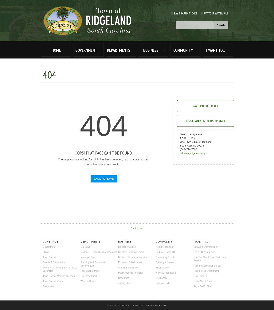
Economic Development (130, 262)
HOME (56, 50)
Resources (48, 286)
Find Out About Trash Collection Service (210, 259)
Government (49, 247)
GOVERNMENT (86, 50)
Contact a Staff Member (206, 247)
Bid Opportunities (127, 247)
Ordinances (161, 278)
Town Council (49, 257)
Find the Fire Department (206, 271)
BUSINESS (150, 50)
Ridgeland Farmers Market (205, 121)
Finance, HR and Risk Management (98, 252)
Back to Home (104, 178)
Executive (85, 247)
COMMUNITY (183, 50)
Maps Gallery (162, 267)
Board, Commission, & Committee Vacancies (60, 269)
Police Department (89, 271)
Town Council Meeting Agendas (59, 276)
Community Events (165, 257)
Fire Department (88, 276)
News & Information (166, 273)
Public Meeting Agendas (130, 273)
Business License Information (133, 257)
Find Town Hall (201, 276)
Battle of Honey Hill (165, 252)
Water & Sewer (88, 281)
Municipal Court (88, 257)
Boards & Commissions (55, 262)
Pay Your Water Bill (212, 13)
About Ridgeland (164, 247)
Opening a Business (128, 267)
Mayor (46, 252)
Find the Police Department (207, 265)
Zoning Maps (124, 283)
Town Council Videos (53, 281)
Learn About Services (204, 281)
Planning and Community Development (93, 264)
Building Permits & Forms (131, 252)
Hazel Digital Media (156, 305)
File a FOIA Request (204, 252)
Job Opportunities (165, 262)
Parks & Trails (163, 283)
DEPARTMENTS (118, 50)
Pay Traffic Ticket (182, 13)
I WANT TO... (215, 50)
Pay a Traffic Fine (202, 286)
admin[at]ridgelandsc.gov (194, 153)
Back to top (137, 228)
